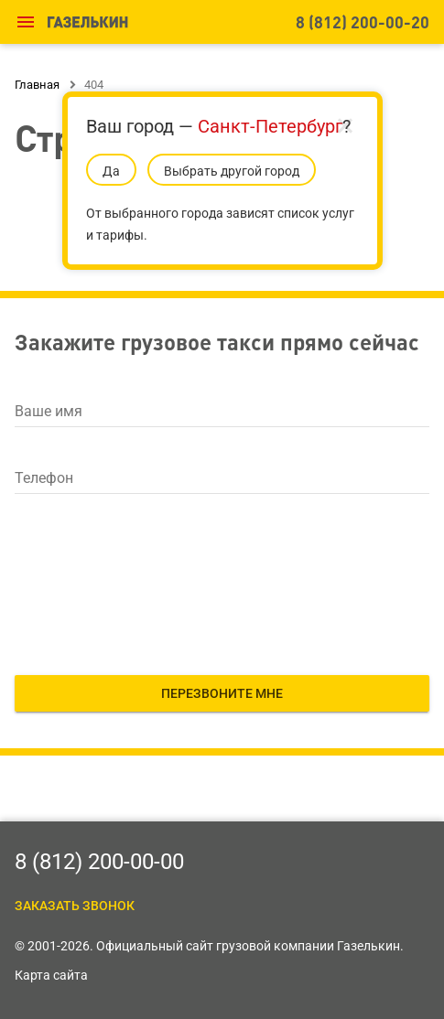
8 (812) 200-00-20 (362, 21)
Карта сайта (51, 975)
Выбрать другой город (231, 171)
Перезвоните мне (222, 693)
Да (111, 171)
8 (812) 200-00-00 (99, 861)
